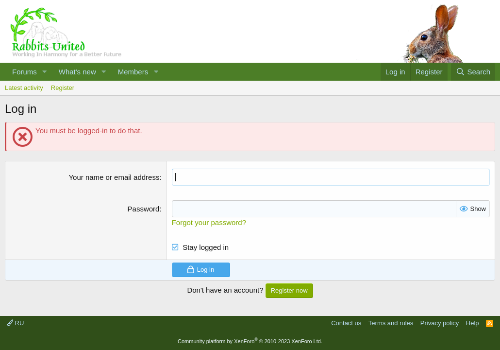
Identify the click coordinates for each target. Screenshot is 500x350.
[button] (44, 72)
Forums (24, 72)
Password (144, 209)
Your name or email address (113, 177)
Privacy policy (439, 323)
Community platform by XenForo (250, 341)
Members (133, 72)
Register (62, 87)
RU (15, 323)
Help (472, 323)
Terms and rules (390, 323)
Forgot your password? (209, 222)
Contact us (346, 323)
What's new (77, 72)
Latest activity (24, 87)
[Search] (473, 72)
